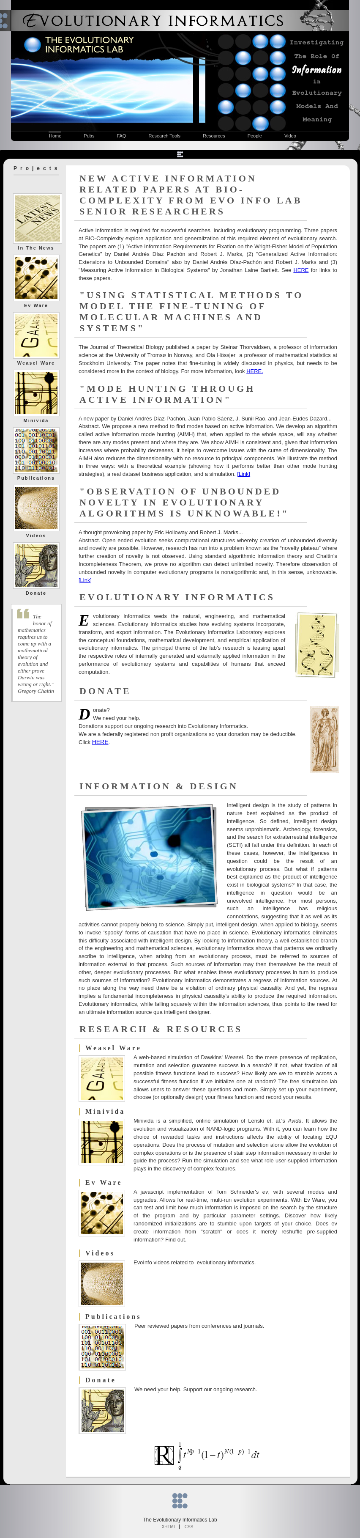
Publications (36, 478)
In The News (36, 247)
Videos (36, 535)
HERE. (254, 371)
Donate (36, 593)
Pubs (89, 135)
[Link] (243, 474)
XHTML (169, 1526)
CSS (189, 1526)
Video (290, 135)
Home (55, 135)
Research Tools (164, 135)
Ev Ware (36, 305)
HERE (300, 270)
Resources (214, 135)
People (255, 135)
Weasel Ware (36, 362)
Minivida (36, 420)
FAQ (121, 135)
